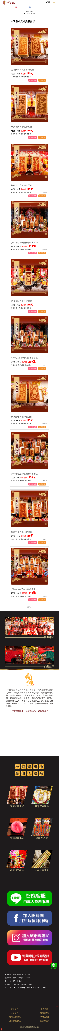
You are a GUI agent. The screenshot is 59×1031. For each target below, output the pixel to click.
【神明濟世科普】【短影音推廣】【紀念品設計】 (29, 711)
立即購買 (42, 80)
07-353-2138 (29, 14)
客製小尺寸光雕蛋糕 (23, 21)
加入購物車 (32, 80)
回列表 (29, 607)
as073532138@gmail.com (22, 984)
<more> (44, 76)
